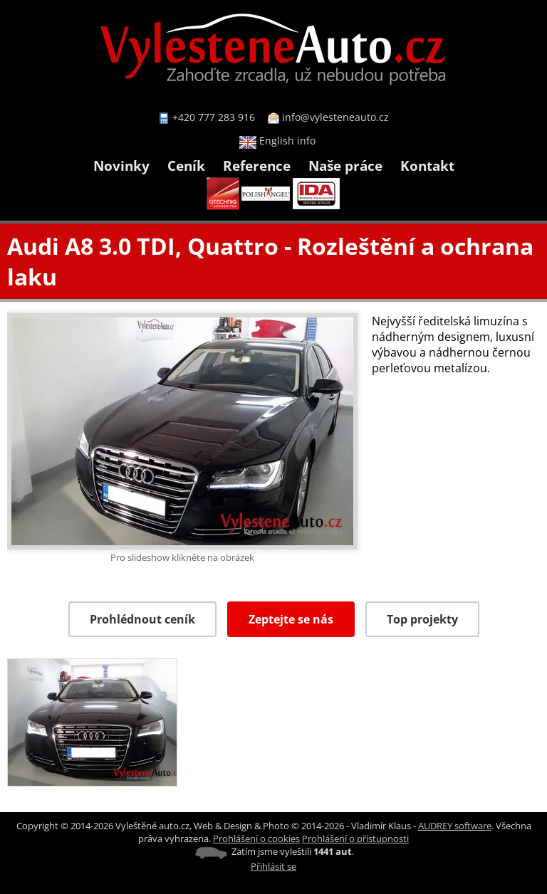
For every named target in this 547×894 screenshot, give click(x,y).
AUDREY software (454, 825)
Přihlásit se (273, 866)
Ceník (186, 165)
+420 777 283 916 (213, 117)
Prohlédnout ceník (142, 619)
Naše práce (345, 165)
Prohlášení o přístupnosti (355, 838)
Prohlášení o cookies (256, 838)
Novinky (121, 165)
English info (277, 140)
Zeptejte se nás (291, 619)
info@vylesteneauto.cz (335, 117)
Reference (257, 165)
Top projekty (422, 619)
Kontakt (427, 165)
